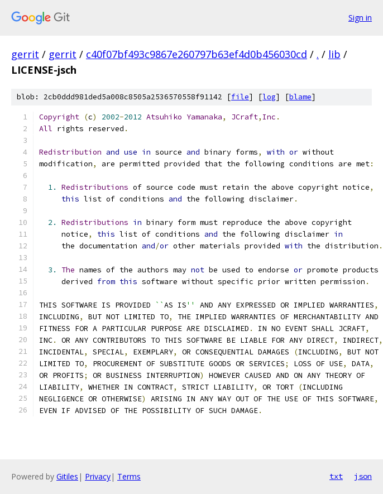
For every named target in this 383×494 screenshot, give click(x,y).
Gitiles (67, 476)
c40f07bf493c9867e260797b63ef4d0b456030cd (196, 54)
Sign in (360, 17)
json (363, 476)
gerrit (25, 54)
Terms (129, 476)
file (240, 97)
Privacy (98, 476)
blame (300, 97)
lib (334, 54)
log (269, 97)
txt (336, 476)
